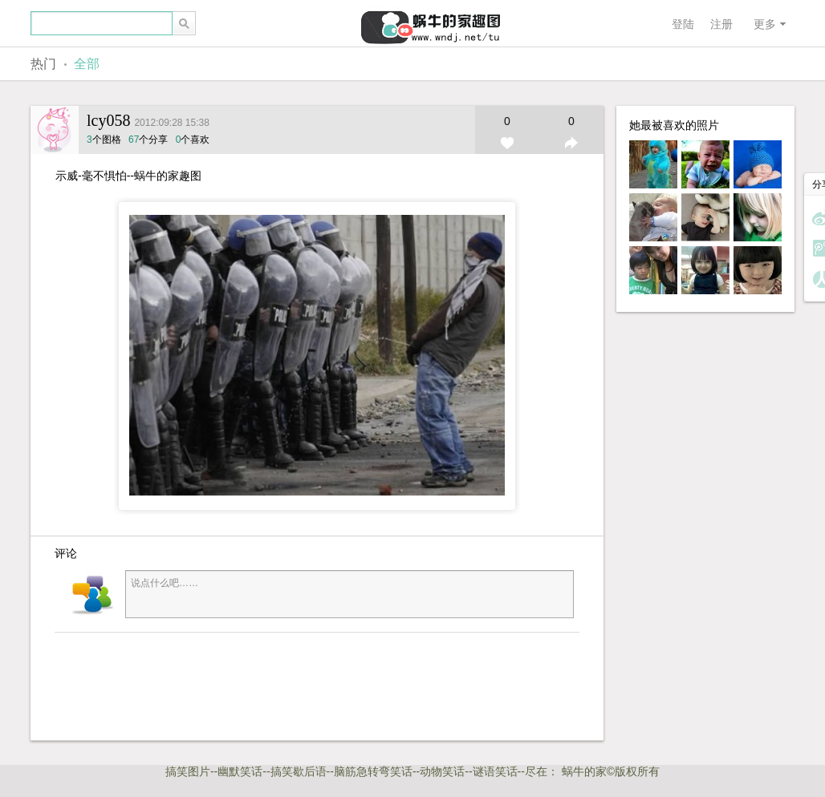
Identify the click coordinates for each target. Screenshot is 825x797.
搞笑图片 (187, 771)
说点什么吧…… (349, 594)
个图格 (105, 139)
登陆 (683, 24)
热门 (43, 64)
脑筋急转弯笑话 (373, 771)
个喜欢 (193, 139)
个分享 (148, 139)
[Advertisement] (287, 685)
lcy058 (108, 120)
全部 (87, 64)
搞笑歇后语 (298, 771)
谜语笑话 (495, 771)
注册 (721, 24)
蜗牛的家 (584, 771)
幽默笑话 (239, 771)
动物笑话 (442, 771)
